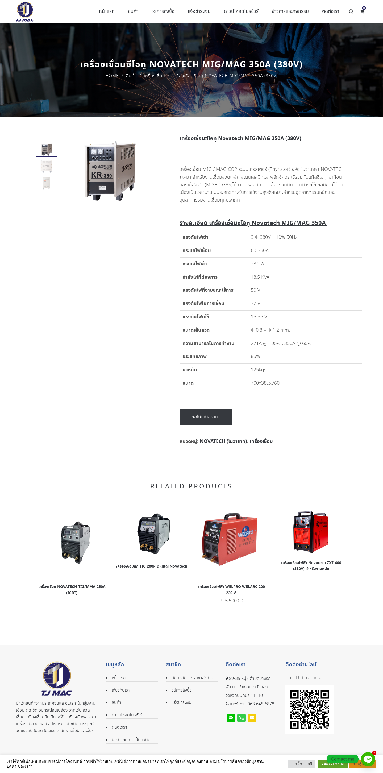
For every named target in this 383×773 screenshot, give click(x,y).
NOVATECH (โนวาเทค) (223, 441)
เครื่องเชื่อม (154, 76)
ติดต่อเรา (119, 727)
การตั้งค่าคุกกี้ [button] (302, 764)
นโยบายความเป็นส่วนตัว (132, 740)
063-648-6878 (261, 704)
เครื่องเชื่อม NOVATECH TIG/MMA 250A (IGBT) (72, 590)
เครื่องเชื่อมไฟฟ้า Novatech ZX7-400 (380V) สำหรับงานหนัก (311, 566)
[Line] (368, 759)
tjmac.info (311, 678)
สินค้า (131, 76)
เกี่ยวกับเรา (121, 690)
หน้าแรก (119, 678)
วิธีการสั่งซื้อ (182, 690)
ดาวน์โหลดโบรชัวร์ (127, 715)
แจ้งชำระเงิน (182, 703)
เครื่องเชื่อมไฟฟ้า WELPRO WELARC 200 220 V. (231, 590)
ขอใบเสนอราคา (206, 416)
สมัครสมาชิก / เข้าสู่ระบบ (192, 678)
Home (112, 76)
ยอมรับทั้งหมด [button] (333, 764)
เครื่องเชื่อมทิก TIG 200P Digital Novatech (151, 566)
